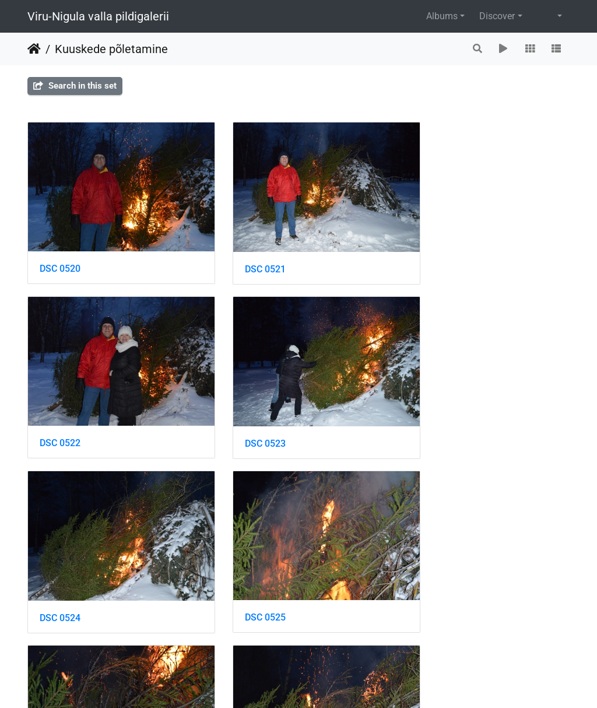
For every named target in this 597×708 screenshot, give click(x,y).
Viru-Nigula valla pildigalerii (98, 16)
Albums (442, 16)
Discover (497, 16)
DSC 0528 (433, 578)
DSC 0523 (60, 417)
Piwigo (324, 683)
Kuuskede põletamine (111, 49)
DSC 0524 (246, 417)
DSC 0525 (433, 416)
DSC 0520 (60, 255)
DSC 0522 (433, 255)
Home (34, 49)
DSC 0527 (246, 578)
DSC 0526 (60, 578)
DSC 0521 (246, 255)
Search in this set (75, 85)
